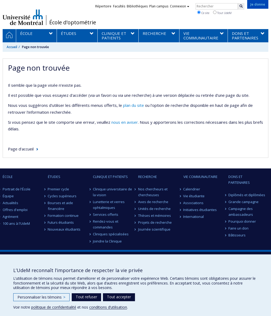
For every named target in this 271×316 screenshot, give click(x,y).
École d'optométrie (72, 22)
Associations (193, 202)
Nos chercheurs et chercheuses (153, 192)
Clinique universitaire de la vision (112, 192)
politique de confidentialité (53, 307)
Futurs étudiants (61, 222)
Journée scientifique (154, 229)
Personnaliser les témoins (41, 297)
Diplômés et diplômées (246, 195)
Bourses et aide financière (60, 205)
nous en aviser (124, 122)
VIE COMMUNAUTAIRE (200, 176)
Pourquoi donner (242, 221)
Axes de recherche (153, 201)
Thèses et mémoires (154, 215)
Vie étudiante (194, 196)
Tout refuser (86, 296)
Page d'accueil (21, 149)
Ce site (203, 13)
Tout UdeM (222, 13)
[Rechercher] (241, 6)
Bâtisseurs (237, 235)
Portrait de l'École (16, 189)
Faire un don (238, 228)
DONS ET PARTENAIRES (239, 179)
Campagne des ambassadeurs (240, 211)
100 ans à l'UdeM (16, 223)
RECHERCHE (147, 176)
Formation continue (63, 215)
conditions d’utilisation (108, 307)
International (193, 216)
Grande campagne (243, 201)
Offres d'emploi (15, 209)
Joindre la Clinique (107, 241)
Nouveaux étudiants (64, 229)
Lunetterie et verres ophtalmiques (109, 204)
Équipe (8, 196)
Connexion (179, 6)
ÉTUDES (54, 176)
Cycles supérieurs (62, 196)
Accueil (12, 47)
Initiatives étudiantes (200, 209)
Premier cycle (58, 189)
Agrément (10, 216)
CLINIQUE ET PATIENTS (110, 176)
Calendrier (191, 189)
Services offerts (105, 214)
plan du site (133, 105)
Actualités (10, 202)
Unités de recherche (154, 208)
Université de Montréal (23, 17)
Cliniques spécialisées (111, 234)
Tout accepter (119, 296)
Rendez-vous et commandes (105, 224)
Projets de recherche (155, 222)
